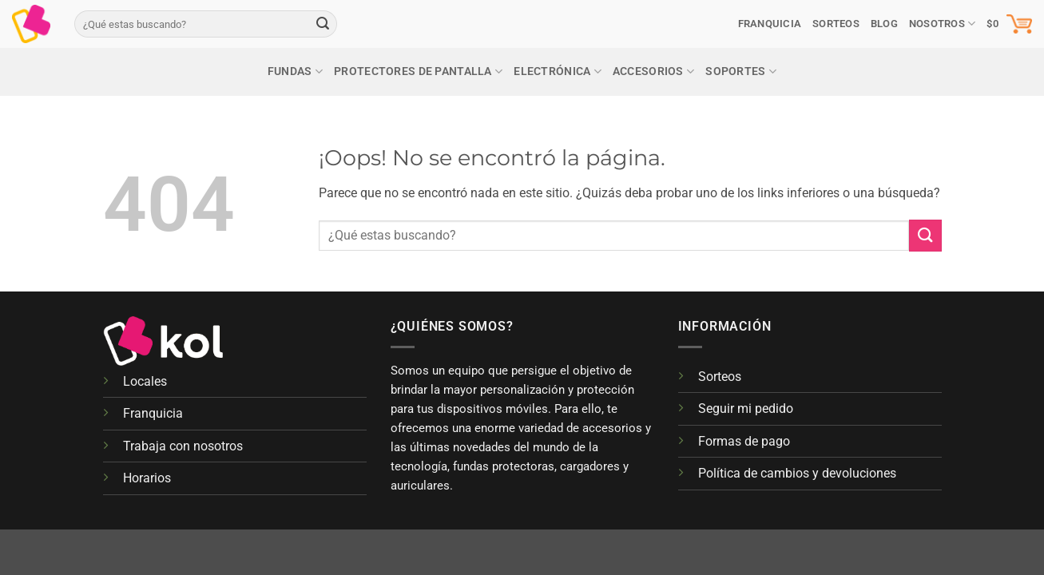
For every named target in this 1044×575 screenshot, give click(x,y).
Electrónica (557, 71)
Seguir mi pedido (745, 408)
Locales (145, 381)
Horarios (147, 478)
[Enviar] (322, 24)
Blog (884, 24)
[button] (1009, 24)
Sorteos (719, 376)
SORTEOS (835, 24)
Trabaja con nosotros (183, 446)
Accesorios (653, 71)
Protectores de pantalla (418, 71)
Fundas (295, 71)
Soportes (740, 71)
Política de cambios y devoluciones (797, 473)
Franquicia (770, 24)
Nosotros (942, 23)
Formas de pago (744, 441)
